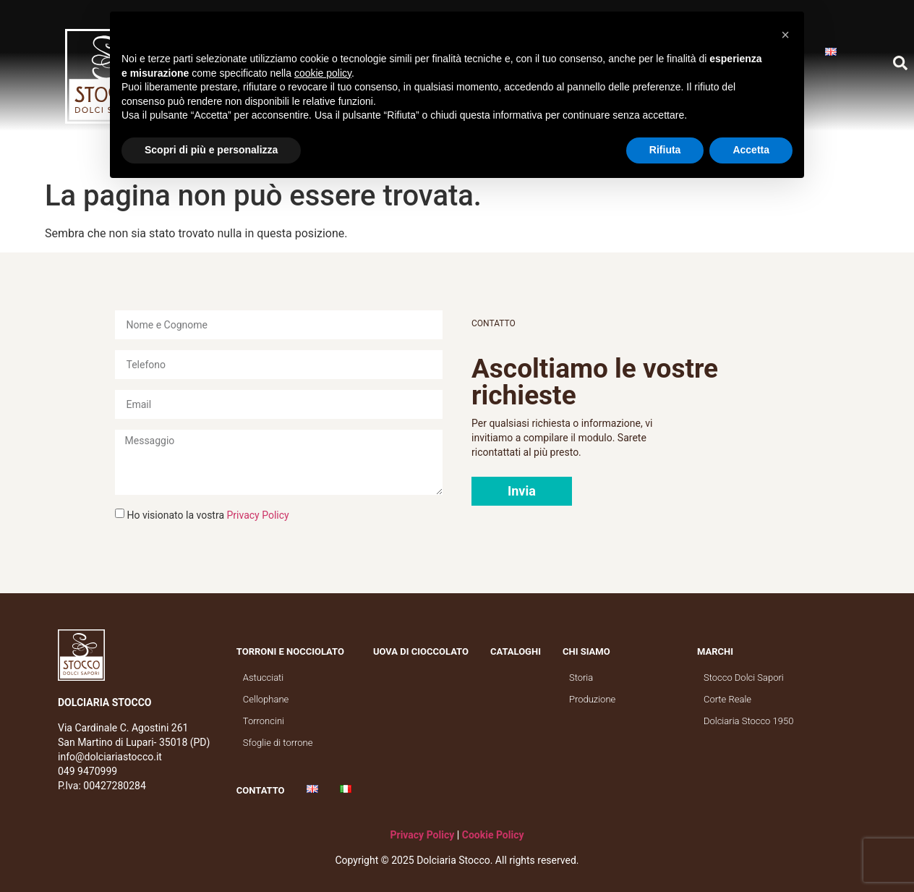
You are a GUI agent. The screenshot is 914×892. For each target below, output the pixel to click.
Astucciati (263, 677)
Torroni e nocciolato (293, 652)
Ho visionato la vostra (208, 515)
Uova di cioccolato (421, 651)
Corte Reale (727, 699)
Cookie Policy (493, 835)
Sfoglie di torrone (278, 742)
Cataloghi (515, 651)
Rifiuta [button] (665, 150)
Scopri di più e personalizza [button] (211, 150)
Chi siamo (590, 652)
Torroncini (263, 720)
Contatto (260, 790)
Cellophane (266, 699)
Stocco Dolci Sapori (744, 677)
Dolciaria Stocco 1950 (748, 720)
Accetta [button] (751, 150)
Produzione (592, 699)
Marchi (718, 652)
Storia (581, 677)
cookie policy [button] (322, 73)
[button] (521, 491)
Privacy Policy (258, 515)
